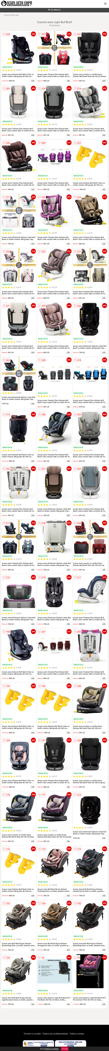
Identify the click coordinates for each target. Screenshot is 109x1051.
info (32, 80)
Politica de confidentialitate (55, 1033)
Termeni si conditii (32, 1033)
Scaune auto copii (11, 15)
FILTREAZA (54, 10)
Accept (65, 1048)
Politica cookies (77, 1033)
